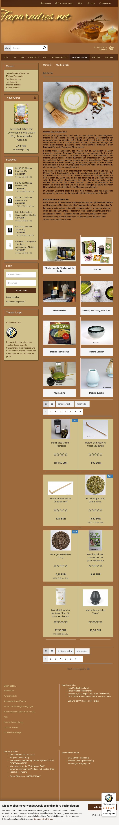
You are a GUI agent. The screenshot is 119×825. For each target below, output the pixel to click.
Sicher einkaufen (13, 322)
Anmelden (21, 290)
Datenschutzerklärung (43, 819)
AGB (6, 717)
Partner (96, 57)
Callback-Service (11, 727)
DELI (45, 57)
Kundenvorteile (10, 696)
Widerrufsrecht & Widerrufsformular (19, 712)
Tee (14, 57)
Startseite (46, 3)
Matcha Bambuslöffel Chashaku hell (60, 500)
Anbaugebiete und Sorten (15, 701)
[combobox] (65, 404)
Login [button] (91, 3)
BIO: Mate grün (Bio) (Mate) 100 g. (95, 500)
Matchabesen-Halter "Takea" (95, 612)
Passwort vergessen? (15, 302)
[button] (80, 3)
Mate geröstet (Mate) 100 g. (60, 556)
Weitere (109, 57)
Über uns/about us (64, 3)
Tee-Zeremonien (13, 79)
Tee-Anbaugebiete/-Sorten (17, 73)
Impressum (9, 690)
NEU (6, 57)
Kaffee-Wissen (13, 88)
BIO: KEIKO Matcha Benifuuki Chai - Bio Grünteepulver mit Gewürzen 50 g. (60, 613)
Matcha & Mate (79, 57)
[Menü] (114, 794)
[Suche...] (7, 48)
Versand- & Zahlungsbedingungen (18, 706)
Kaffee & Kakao (59, 57)
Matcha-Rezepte (13, 85)
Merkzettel (105, 3)
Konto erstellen (12, 297)
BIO (22, 57)
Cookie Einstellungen (13, 732)
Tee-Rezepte (11, 82)
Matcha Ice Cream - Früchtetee (60, 444)
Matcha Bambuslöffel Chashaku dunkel (95, 444)
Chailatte (33, 57)
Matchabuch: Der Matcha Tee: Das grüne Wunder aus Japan (95, 557)
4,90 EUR (21, 146)
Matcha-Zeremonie (14, 76)
